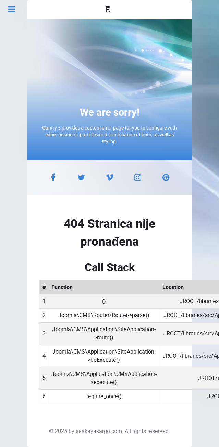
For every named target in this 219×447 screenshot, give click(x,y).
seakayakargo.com (99, 431)
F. (108, 9)
